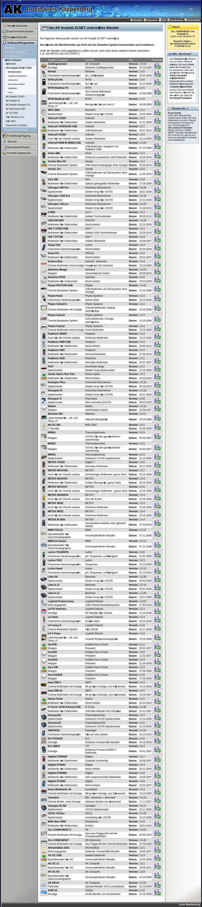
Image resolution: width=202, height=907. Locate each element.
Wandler (52, 60)
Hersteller (90, 60)
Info (131, 60)
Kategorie (63, 60)
